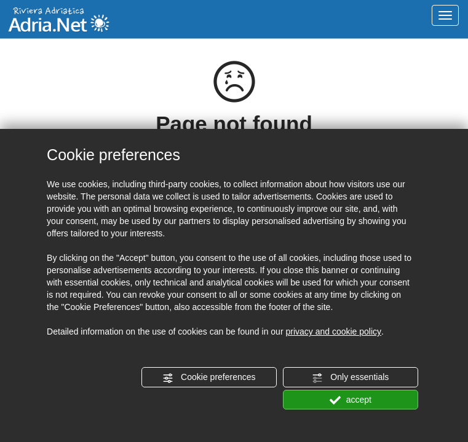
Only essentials (350, 377)
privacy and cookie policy (333, 331)
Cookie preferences (208, 377)
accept (350, 400)
